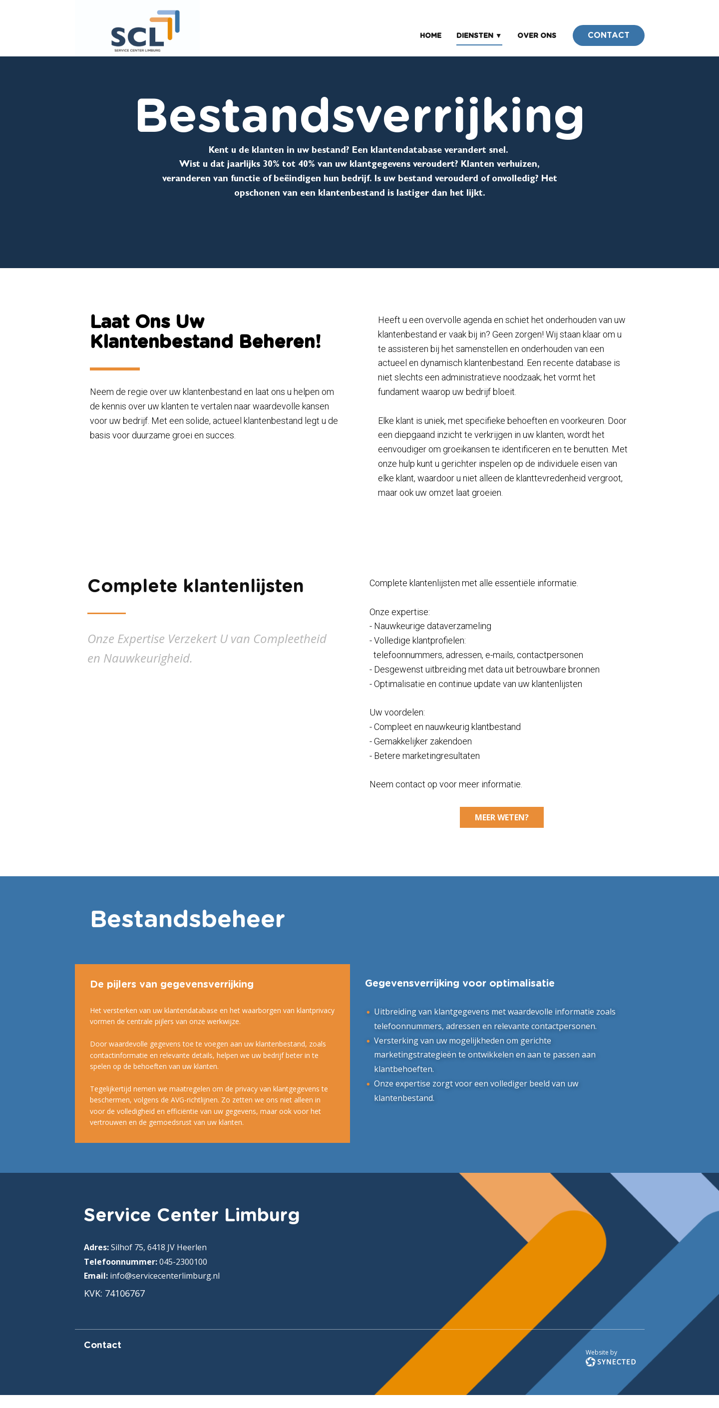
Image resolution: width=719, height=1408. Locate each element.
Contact (102, 1345)
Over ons (536, 35)
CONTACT (609, 35)
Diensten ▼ (479, 35)
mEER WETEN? (502, 817)
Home (430, 35)
